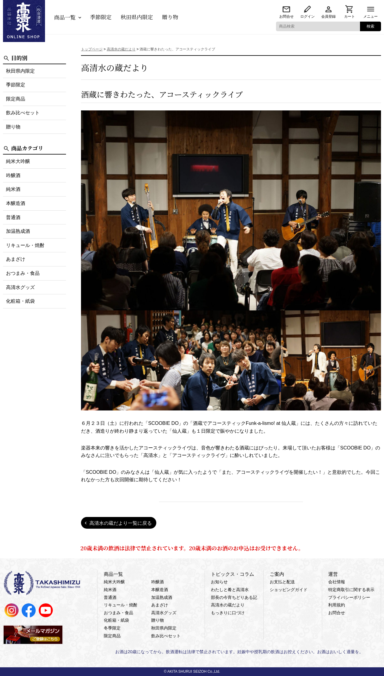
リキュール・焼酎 (25, 245)
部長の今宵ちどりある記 (234, 597)
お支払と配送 (282, 581)
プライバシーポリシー (349, 597)
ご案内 (277, 574)
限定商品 (15, 98)
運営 (333, 574)
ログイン (307, 16)
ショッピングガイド (289, 589)
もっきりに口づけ (227, 612)
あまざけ (15, 259)
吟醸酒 (13, 175)
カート (349, 16)
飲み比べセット (23, 112)
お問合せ (286, 16)
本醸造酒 (15, 203)
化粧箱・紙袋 (20, 301)
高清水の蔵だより (227, 604)
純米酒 (13, 189)
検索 (370, 26)
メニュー (370, 16)
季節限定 (101, 17)
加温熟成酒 (18, 231)
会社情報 (336, 581)
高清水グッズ (20, 287)
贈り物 (170, 17)
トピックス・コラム (232, 574)
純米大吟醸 (18, 161)
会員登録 (328, 16)
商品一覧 (65, 17)
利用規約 (336, 604)
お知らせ (219, 581)
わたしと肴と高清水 (230, 589)
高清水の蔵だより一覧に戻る (120, 523)
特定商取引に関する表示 (351, 589)
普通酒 (13, 217)
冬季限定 (112, 628)
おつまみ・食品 (23, 273)
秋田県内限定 (137, 17)
